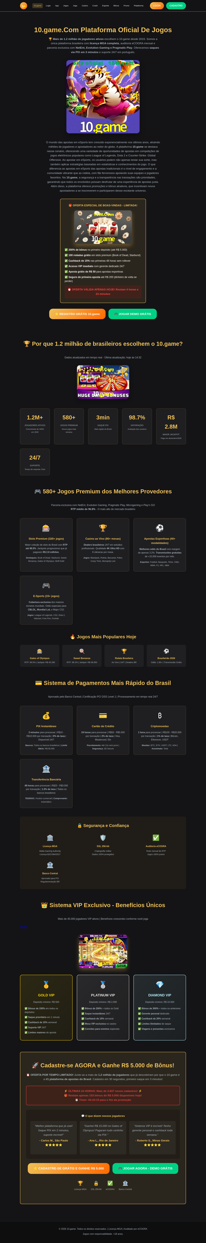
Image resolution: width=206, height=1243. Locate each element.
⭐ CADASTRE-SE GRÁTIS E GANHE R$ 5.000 (68, 1168)
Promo (126, 6)
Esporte (105, 6)
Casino (85, 6)
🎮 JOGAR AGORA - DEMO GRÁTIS (145, 1168)
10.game (37, 6)
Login (48, 6)
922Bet (23, 927)
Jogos (65, 6)
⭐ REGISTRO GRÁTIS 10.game (77, 314)
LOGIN (157, 5)
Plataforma (138, 6)
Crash (95, 6)
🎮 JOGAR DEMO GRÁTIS (132, 314)
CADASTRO (176, 5)
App (57, 6)
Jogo (75, 6)
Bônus (116, 6)
